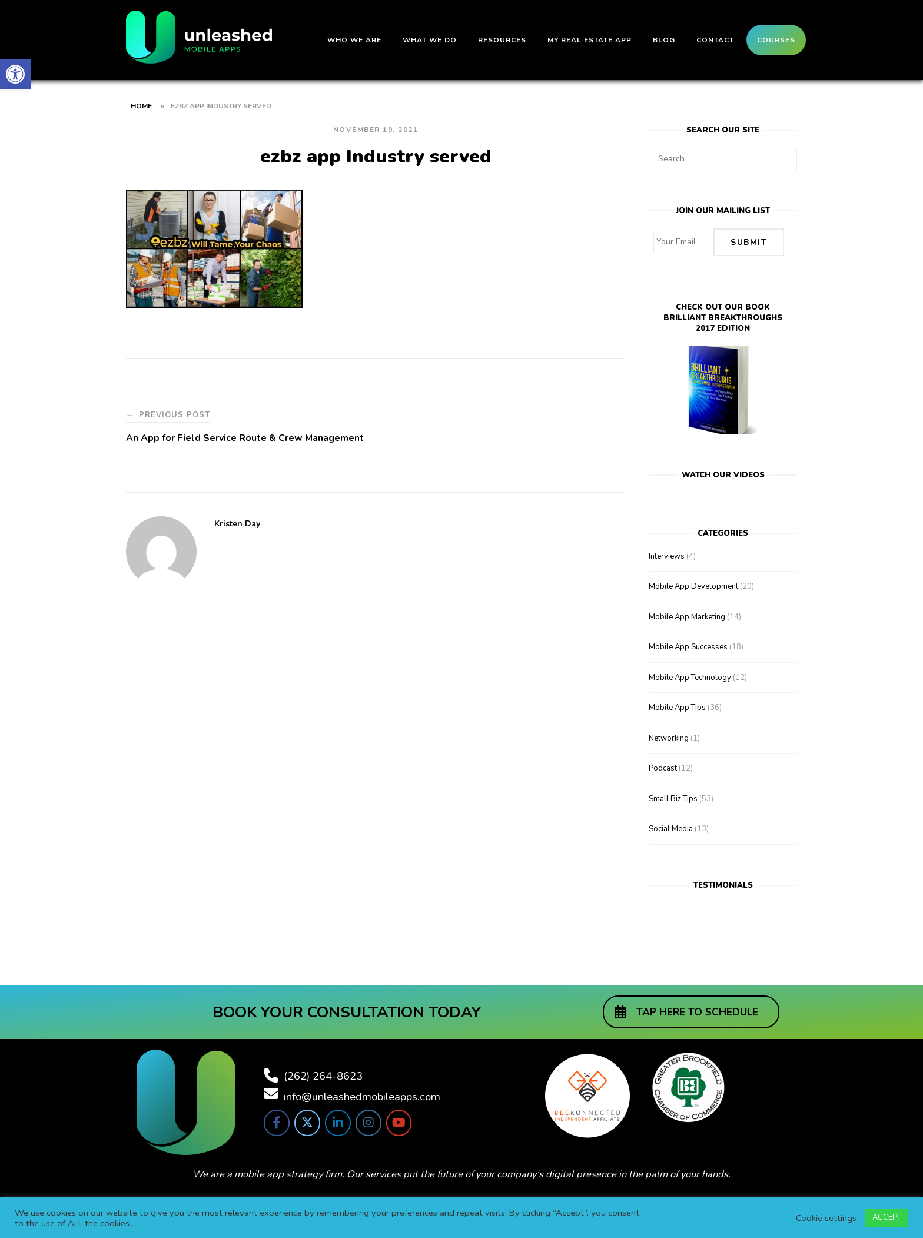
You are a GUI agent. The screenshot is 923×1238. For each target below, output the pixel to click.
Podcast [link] (663, 766)
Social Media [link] (671, 827)
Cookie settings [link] (826, 1218)
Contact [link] (715, 40)
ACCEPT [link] (886, 1217)
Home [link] (141, 106)
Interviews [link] (667, 554)
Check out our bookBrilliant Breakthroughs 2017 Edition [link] (722, 316)
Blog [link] (664, 40)
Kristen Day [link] (237, 523)
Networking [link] (669, 736)
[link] (15, 74)
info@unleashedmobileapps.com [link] (362, 1094)
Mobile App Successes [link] (688, 645)
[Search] (783, 154)
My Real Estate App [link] (589, 40)
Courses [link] (776, 40)
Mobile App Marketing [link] (687, 614)
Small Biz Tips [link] (673, 796)
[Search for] (723, 159)
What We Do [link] (430, 40)
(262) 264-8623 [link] (323, 1073)
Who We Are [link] (354, 40)
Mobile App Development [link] (693, 584)
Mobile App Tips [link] (677, 706)
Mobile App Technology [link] (690, 675)
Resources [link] (502, 40)
